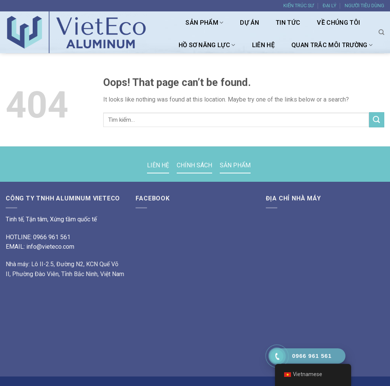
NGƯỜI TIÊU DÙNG (364, 5)
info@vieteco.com (50, 246)
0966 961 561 (51, 237)
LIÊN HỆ (263, 45)
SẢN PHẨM (204, 23)
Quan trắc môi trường (331, 45)
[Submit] (376, 119)
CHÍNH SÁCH (194, 165)
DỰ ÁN (249, 22)
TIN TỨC (288, 22)
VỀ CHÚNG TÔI (338, 22)
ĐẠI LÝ (329, 5)
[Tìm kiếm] (381, 32)
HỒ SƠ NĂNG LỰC (207, 45)
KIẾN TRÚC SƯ (298, 5)
